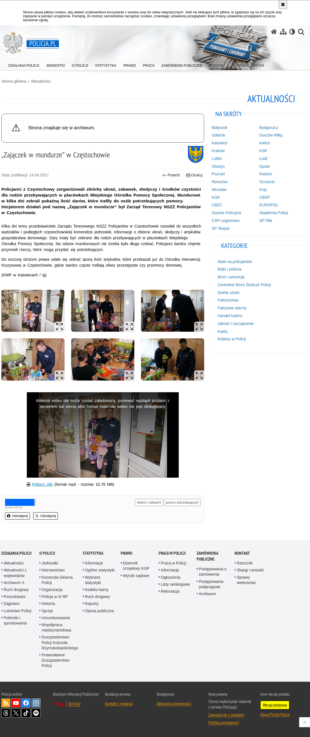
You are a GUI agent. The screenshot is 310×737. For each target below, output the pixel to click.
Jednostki (50, 563)
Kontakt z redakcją (118, 703)
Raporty (92, 603)
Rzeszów (220, 182)
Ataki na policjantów (235, 261)
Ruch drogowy (16, 589)
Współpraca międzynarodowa (56, 627)
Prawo (126, 553)
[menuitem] (23, 64)
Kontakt (242, 553)
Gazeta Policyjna (226, 212)
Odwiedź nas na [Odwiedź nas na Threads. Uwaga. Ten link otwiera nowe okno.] (5, 713)
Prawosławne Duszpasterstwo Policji (56, 660)
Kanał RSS (5, 702)
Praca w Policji (172, 553)
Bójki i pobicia (230, 269)
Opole (264, 166)
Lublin (217, 158)
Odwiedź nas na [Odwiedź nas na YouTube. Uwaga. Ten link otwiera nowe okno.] (15, 702)
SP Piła (265, 220)
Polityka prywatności (223, 722)
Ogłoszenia (170, 577)
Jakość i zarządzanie (236, 323)
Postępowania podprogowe (211, 584)
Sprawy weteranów (246, 580)
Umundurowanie (56, 618)
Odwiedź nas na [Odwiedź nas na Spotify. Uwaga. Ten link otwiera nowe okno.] (36, 713)
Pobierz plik (42, 484)
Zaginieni (12, 603)
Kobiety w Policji (232, 339)
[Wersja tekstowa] (292, 31)
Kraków (218, 151)
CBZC (217, 205)
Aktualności (41, 81)
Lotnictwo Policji (18, 611)
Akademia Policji (273, 212)
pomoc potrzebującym (182, 502)
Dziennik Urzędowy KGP (136, 566)
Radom (265, 174)
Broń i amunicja (231, 277)
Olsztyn (218, 166)
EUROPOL (268, 205)
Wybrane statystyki (93, 580)
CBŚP (264, 197)
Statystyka (93, 553)
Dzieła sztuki (229, 292)
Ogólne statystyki (100, 570)
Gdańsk (218, 135)
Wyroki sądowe (136, 575)
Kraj (262, 189)
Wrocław (219, 189)
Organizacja (52, 589)
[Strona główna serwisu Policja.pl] (274, 31)
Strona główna (14, 81)
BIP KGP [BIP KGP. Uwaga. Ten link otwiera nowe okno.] (74, 704)
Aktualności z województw (15, 573)
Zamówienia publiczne (207, 556)
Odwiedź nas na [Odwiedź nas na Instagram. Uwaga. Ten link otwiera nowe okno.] (36, 702)
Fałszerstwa (228, 300)
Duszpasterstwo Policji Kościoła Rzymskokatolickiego (60, 642)
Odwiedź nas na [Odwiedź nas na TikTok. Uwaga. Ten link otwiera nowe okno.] (26, 713)
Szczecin (267, 182)
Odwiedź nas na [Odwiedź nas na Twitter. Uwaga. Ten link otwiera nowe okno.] (15, 713)
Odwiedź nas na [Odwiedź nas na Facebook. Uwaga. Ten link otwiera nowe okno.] (26, 702)
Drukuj (194, 175)
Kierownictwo (53, 570)
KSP (263, 151)
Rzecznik (245, 563)
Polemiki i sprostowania (15, 620)
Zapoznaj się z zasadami (226, 714)
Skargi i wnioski (250, 570)
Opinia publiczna (99, 611)
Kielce (264, 143)
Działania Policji (16, 553)
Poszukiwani (14, 596)
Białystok (219, 127)
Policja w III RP (55, 596)
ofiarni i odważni (149, 502)
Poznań (218, 174)
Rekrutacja (170, 591)
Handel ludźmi (230, 316)
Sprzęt (47, 611)
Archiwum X (14, 582)
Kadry (223, 331)
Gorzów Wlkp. (271, 135)
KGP (216, 197)
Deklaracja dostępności (174, 703)
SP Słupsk (221, 228)
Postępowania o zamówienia (213, 571)
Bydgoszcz (268, 127)
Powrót (171, 175)
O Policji (47, 553)
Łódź (263, 158)
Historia (48, 603)
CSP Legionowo (226, 220)
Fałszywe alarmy (232, 308)
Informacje (94, 563)
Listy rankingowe (175, 584)
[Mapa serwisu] (283, 31)
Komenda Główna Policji (57, 580)
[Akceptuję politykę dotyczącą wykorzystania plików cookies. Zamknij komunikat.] (283, 4)
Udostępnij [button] (17, 516)
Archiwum (207, 594)
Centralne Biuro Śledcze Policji (244, 285)
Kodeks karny (97, 589)
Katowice (220, 143)
